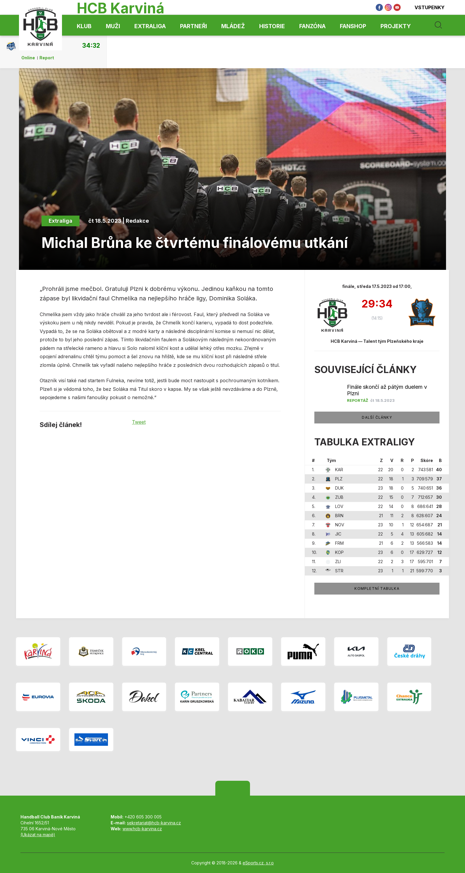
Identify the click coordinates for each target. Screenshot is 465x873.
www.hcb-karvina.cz (142, 828)
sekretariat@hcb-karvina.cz (154, 822)
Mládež (233, 26)
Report (46, 58)
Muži (113, 26)
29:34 (377, 304)
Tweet (139, 422)
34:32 (91, 45)
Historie (272, 26)
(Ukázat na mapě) (37, 834)
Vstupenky (426, 7)
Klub (84, 26)
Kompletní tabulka (376, 588)
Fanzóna (312, 26)
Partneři (193, 26)
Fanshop (353, 26)
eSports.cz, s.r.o (258, 862)
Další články (377, 417)
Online (28, 58)
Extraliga (150, 26)
